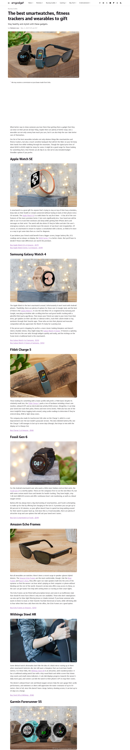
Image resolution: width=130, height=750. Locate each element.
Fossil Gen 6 (14, 491)
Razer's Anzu (23, 581)
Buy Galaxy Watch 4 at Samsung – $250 (24, 340)
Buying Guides (51, 3)
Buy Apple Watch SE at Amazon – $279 (24, 245)
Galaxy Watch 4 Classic (51, 331)
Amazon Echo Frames (27, 578)
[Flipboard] (113, 3)
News (30, 3)
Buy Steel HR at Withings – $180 (22, 695)
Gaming (62, 3)
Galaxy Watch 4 (26, 311)
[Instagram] (103, 3)
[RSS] (120, 3)
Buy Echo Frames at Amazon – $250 (23, 608)
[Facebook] (100, 3)
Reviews (39, 3)
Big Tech (72, 3)
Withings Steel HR (38, 671)
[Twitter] (106, 3)
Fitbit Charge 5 (33, 403)
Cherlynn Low (14, 28)
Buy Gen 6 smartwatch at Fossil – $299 (24, 518)
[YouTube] (110, 3)
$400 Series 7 (44, 238)
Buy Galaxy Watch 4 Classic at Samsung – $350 (27, 343)
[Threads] (117, 3)
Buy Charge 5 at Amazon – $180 (22, 430)
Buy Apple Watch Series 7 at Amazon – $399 (26, 248)
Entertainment (84, 3)
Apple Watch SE (28, 215)
